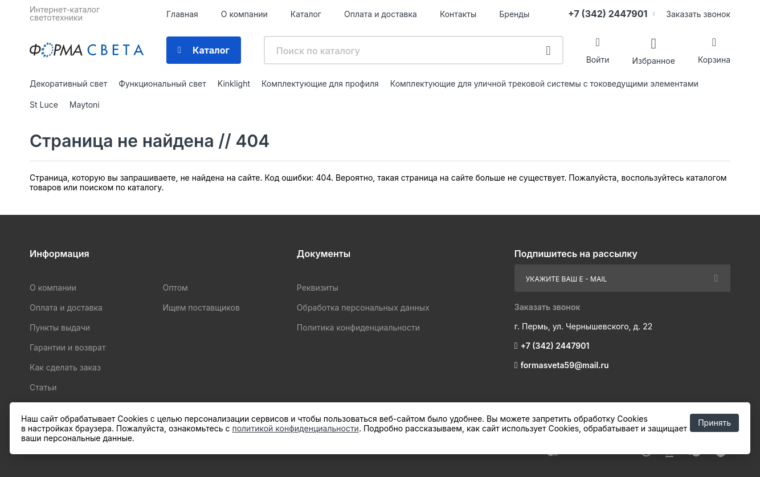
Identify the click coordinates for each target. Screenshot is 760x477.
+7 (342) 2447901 (607, 13)
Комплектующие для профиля (320, 83)
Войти (598, 59)
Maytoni (85, 104)
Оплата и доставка (380, 14)
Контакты (458, 14)
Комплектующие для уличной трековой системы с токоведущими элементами (544, 83)
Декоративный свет (68, 83)
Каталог (306, 14)
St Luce (44, 104)
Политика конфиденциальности (358, 327)
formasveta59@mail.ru (565, 365)
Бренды (514, 14)
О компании (244, 14)
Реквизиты (317, 287)
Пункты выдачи (60, 327)
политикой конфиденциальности (295, 428)
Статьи (43, 387)
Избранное (653, 60)
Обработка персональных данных (363, 307)
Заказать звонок (698, 14)
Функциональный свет (162, 83)
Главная (182, 14)
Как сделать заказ (65, 367)
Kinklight (234, 83)
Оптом (174, 287)
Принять (714, 422)
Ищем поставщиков (200, 307)
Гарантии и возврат (67, 347)
